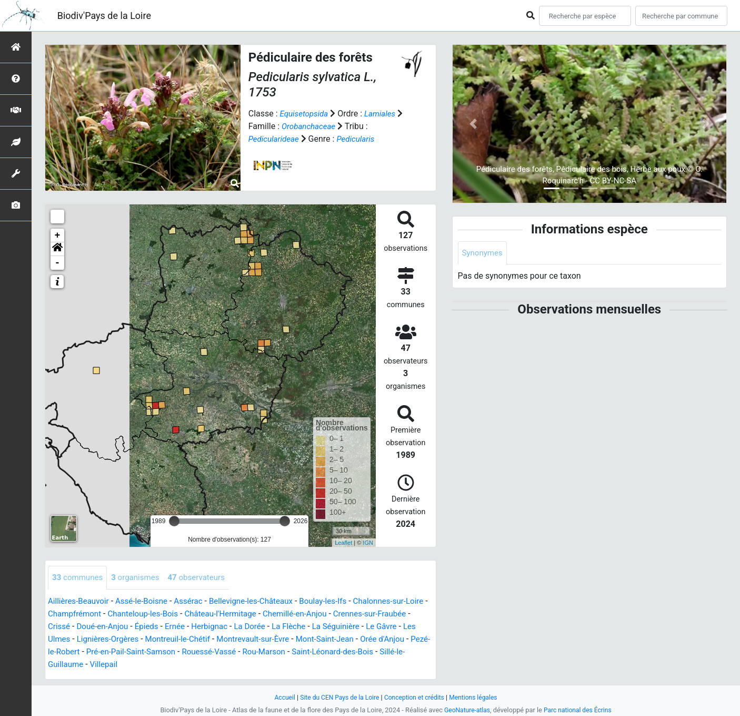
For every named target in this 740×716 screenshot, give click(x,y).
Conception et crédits (415, 697)
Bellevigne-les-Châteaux (262, 601)
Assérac (196, 601)
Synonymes (483, 253)
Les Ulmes (95, 639)
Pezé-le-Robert (129, 652)
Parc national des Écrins (579, 710)
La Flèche (338, 627)
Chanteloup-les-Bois (173, 614)
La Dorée (296, 627)
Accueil (279, 697)
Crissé (96, 627)
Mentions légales (478, 697)
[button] (57, 249)
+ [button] (58, 235)
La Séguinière (387, 627)
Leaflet (343, 543)
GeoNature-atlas (465, 710)
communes (79, 578)
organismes (139, 578)
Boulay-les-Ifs (338, 601)
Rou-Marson (350, 652)
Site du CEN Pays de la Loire (337, 697)
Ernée (217, 627)
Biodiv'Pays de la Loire (104, 15)
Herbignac (254, 627)
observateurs (204, 578)
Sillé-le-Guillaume (151, 665)
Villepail (205, 665)
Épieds (188, 627)
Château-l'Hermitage (255, 614)
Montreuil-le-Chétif (228, 639)
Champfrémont (101, 614)
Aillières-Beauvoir (80, 601)
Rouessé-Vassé (292, 652)
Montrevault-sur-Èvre (308, 639)
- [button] (58, 263)
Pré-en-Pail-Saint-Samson (209, 652)
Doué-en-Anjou (142, 627)
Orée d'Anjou (71, 652)
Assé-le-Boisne (146, 601)
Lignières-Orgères (154, 639)
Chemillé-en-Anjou (334, 614)
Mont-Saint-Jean (384, 639)
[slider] (174, 521)
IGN (368, 543)
